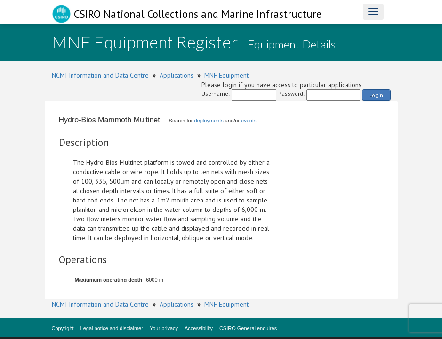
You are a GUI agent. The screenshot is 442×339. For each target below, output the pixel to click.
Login (376, 94)
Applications (176, 75)
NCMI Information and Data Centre (100, 75)
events (248, 120)
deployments (208, 120)
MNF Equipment (226, 75)
